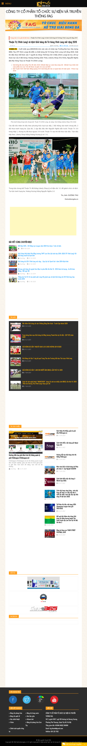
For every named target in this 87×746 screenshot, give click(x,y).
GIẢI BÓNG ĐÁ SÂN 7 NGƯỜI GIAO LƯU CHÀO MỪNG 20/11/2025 (41, 347)
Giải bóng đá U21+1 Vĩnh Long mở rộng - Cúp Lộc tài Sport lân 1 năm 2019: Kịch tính (43, 261)
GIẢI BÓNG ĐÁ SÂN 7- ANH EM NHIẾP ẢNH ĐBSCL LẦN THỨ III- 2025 (42, 370)
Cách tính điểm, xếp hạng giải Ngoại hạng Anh (67, 444)
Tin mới (13, 317)
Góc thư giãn (30, 716)
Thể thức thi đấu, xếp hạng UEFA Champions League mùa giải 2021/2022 (66, 506)
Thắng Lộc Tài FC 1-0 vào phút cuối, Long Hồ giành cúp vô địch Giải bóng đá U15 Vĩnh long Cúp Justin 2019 (46, 278)
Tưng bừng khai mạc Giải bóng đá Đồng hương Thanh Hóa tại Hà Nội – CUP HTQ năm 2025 (47, 336)
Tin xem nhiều (15, 426)
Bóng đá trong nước (32, 713)
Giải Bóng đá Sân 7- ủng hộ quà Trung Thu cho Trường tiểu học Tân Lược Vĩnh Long (47, 358)
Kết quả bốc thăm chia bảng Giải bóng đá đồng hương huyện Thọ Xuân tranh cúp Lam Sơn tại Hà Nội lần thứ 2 (67, 519)
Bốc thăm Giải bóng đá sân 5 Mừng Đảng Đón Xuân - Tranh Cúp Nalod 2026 (45, 323)
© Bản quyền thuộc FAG (43, 740)
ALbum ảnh (29, 719)
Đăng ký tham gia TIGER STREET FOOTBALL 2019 (66, 531)
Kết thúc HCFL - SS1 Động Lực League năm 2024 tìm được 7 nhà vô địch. (39, 246)
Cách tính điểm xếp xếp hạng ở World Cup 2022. (66, 479)
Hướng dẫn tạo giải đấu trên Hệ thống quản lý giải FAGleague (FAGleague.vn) (24, 457)
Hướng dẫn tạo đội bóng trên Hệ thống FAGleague (66, 456)
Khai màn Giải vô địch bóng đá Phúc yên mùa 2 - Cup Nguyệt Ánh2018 (67, 467)
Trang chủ (13, 38)
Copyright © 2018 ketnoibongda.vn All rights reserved (21, 742)
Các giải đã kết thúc (23, 38)
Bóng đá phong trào (15, 713)
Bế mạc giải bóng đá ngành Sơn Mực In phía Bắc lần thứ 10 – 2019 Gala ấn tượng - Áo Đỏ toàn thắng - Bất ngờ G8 (46, 270)
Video (11, 722)
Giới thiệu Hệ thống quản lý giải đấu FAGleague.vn (66, 432)
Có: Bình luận (64, 45)
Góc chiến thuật (14, 719)
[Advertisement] (43, 221)
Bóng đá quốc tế (14, 716)
